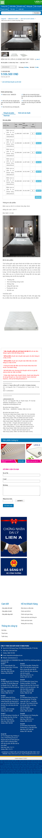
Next (39, 453)
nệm (1, 762)
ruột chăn (23, 769)
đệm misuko (37, 773)
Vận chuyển (38, 6)
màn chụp (10, 769)
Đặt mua (38, 133)
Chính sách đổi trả (26, 611)
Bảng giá (29, 6)
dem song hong (10, 771)
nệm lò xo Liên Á (36, 761)
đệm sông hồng (32, 762)
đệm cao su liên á (6, 761)
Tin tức (12, 9)
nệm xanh (8, 767)
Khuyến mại (21, 6)
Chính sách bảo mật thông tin (29, 617)
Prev (3, 453)
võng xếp (38, 767)
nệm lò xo (24, 762)
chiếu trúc (3, 769)
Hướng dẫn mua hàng (27, 623)
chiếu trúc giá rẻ (5, 773)
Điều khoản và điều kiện (27, 608)
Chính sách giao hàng (27, 614)
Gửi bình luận (8, 505)
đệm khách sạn (16, 766)
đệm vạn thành (31, 764)
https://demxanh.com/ (14, 753)
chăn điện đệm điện (27, 773)
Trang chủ (4, 6)
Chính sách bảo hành (26, 620)
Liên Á (38, 59)
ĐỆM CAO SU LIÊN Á (13, 18)
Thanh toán (4, 9)
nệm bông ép (8, 762)
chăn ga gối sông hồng (22, 771)
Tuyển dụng (4, 636)
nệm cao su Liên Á (24, 761)
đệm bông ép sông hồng (18, 764)
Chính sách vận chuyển (24, 113)
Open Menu (2, 2)
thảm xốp (30, 769)
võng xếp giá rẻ (16, 773)
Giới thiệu (13, 6)
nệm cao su (16, 762)
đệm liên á (15, 761)
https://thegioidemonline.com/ (30, 753)
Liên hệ (21, 9)
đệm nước (16, 769)
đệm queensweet (35, 771)
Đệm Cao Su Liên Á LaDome (27, 18)
